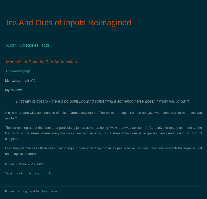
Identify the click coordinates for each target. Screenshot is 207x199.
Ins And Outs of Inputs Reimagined (68, 22)
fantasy (34, 173)
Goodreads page (18, 71)
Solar (44, 191)
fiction (50, 173)
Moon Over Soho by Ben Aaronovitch (41, 62)
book (19, 173)
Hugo (25, 191)
